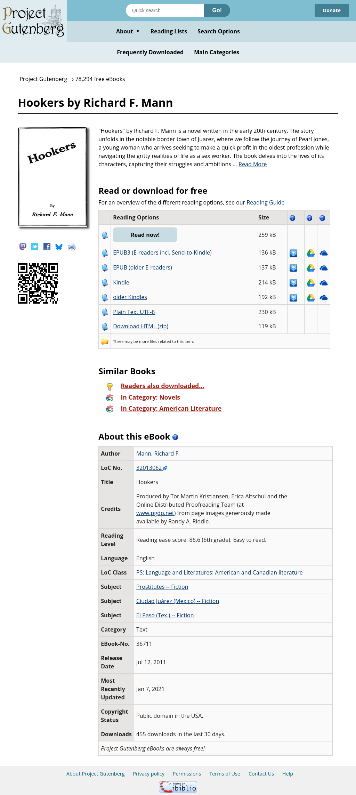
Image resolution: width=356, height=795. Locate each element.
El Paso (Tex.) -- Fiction (165, 615)
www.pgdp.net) (156, 513)
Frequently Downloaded (150, 52)
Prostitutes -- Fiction (162, 587)
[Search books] (165, 10)
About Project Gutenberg (95, 773)
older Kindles (130, 297)
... (250, 164)
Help (287, 773)
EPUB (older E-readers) (142, 267)
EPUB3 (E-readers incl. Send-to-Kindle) (162, 252)
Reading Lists (169, 31)
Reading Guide (265, 202)
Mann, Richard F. (158, 453)
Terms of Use (224, 773)
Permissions (187, 773)
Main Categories (216, 52)
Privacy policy (148, 773)
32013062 (151, 468)
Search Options (218, 31)
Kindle (121, 282)
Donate (332, 10)
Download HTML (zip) (140, 326)
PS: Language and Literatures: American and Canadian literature (219, 572)
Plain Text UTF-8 (134, 312)
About (128, 31)
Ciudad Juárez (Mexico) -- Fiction (177, 601)
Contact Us (261, 773)
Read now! (145, 235)
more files (148, 341)
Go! (217, 10)
